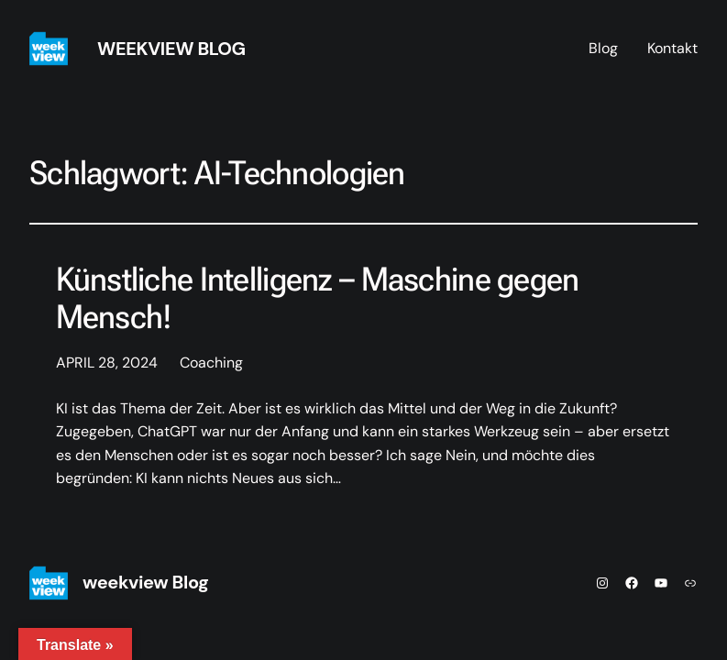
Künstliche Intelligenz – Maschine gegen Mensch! (317, 298)
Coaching (211, 362)
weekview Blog (171, 48)
